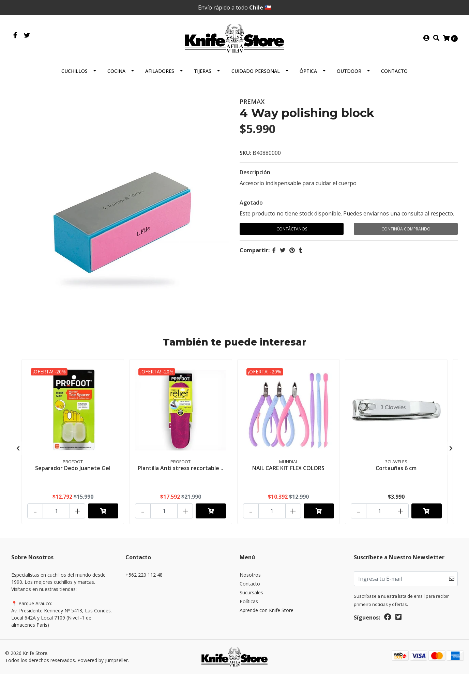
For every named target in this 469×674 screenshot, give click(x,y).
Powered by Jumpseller (102, 660)
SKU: (245, 153)
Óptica (308, 71)
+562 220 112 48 (144, 575)
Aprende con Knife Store (266, 610)
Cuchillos (74, 71)
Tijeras (202, 71)
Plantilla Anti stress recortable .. (180, 468)
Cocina (116, 71)
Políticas (249, 601)
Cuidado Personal (255, 71)
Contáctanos (291, 229)
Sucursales (251, 592)
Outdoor (349, 71)
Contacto (394, 71)
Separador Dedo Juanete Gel (72, 468)
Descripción (255, 172)
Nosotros (250, 575)
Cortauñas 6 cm (396, 468)
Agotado (251, 202)
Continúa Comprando (405, 229)
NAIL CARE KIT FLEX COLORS (288, 468)
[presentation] (18, 448)
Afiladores (159, 71)
